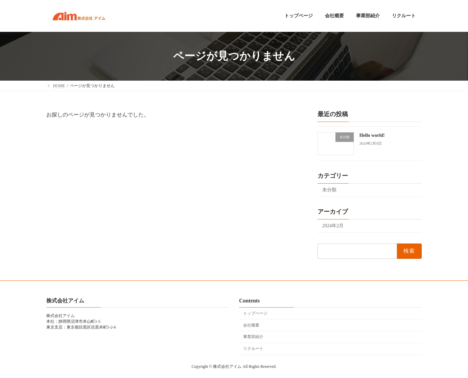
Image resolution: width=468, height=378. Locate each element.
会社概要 (251, 325)
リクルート (253, 348)
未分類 (329, 189)
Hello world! (372, 135)
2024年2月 (333, 225)
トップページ (255, 313)
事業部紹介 (253, 336)
